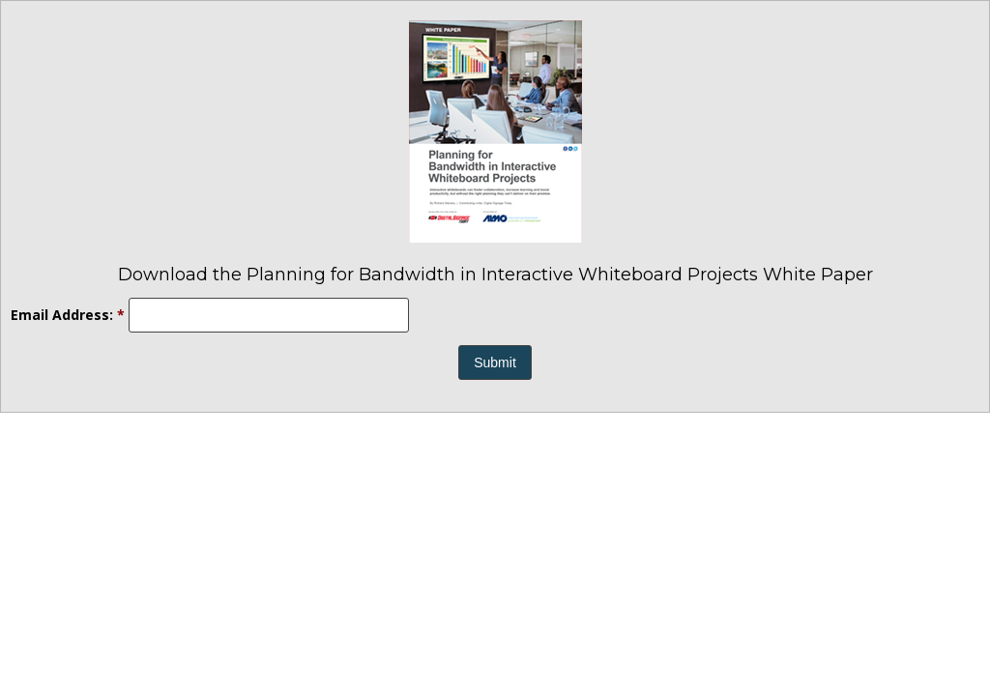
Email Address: (68, 314)
